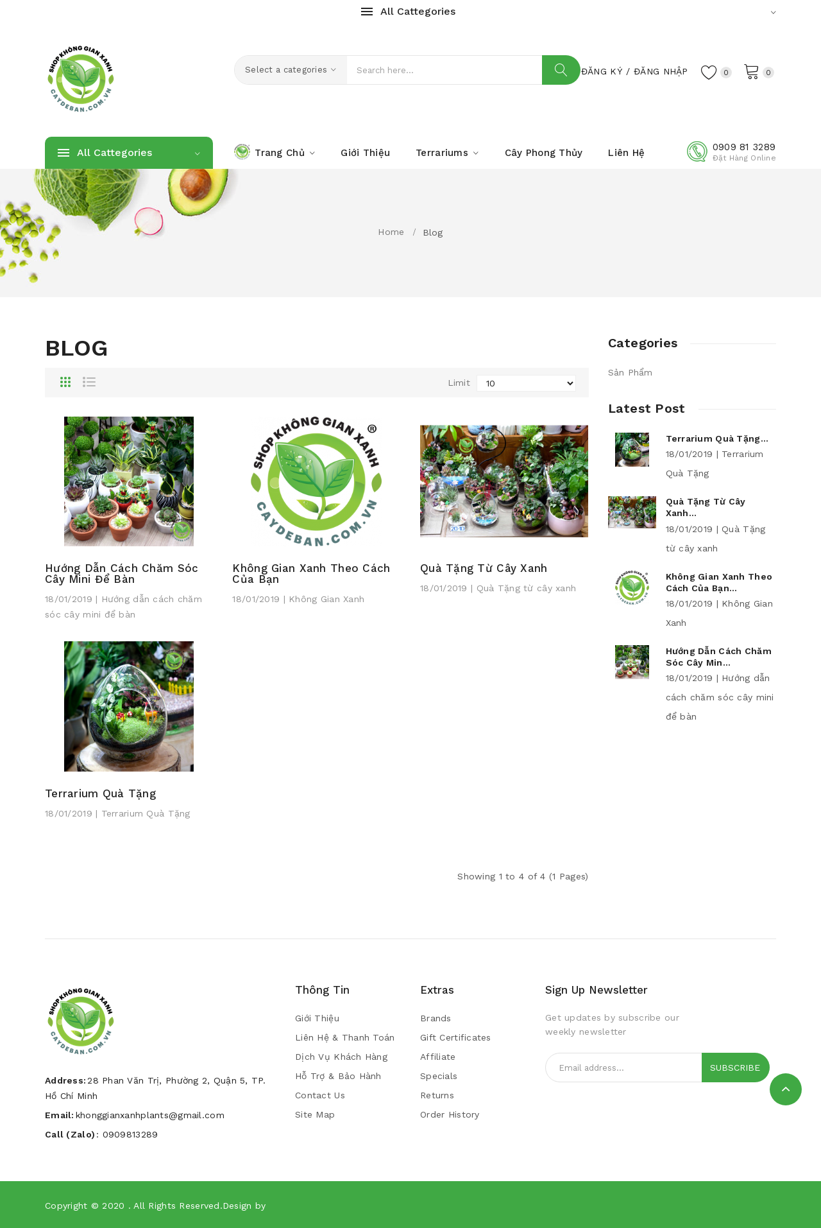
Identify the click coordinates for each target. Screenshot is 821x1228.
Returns (437, 1095)
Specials (438, 1076)
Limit (459, 382)
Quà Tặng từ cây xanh (484, 568)
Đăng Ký (601, 71)
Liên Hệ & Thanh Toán (345, 1037)
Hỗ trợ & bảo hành (338, 1076)
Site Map (315, 1114)
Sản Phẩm (630, 372)
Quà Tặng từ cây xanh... (706, 507)
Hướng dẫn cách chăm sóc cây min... (719, 657)
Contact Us (320, 1095)
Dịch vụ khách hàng (341, 1056)
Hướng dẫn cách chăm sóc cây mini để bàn (121, 574)
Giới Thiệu (317, 1018)
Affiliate (438, 1056)
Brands (436, 1018)
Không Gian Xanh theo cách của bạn (311, 574)
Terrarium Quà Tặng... (717, 438)
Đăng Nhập (661, 71)
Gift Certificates (455, 1037)
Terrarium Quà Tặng (100, 793)
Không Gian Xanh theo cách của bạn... (719, 582)
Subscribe (735, 1067)
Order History (450, 1114)
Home (391, 232)
